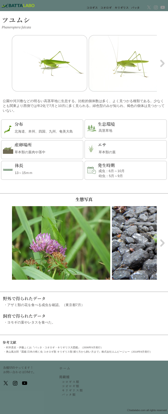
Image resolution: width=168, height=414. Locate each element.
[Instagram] (155, 7)
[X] (149, 7)
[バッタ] (136, 7)
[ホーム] (72, 368)
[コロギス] (92, 7)
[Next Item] (162, 63)
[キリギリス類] (74, 390)
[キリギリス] (122, 7)
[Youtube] (162, 7)
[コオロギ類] (74, 386)
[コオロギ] (106, 7)
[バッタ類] (74, 394)
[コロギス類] (74, 382)
